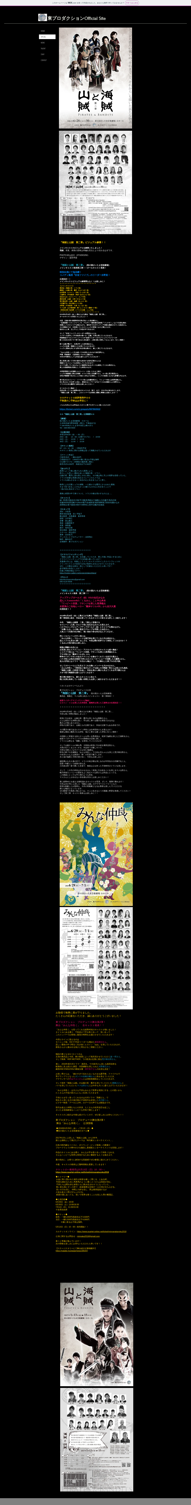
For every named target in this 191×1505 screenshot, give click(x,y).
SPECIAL (43, 36)
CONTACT (44, 60)
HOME (43, 31)
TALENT (43, 48)
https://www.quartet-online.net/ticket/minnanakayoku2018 (82, 1172)
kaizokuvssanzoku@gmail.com (72, 579)
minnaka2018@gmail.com (88, 1236)
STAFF (42, 54)
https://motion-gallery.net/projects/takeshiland (78, 573)
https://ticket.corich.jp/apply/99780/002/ (80, 409)
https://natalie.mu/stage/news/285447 (72, 1251)
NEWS (43, 42)
